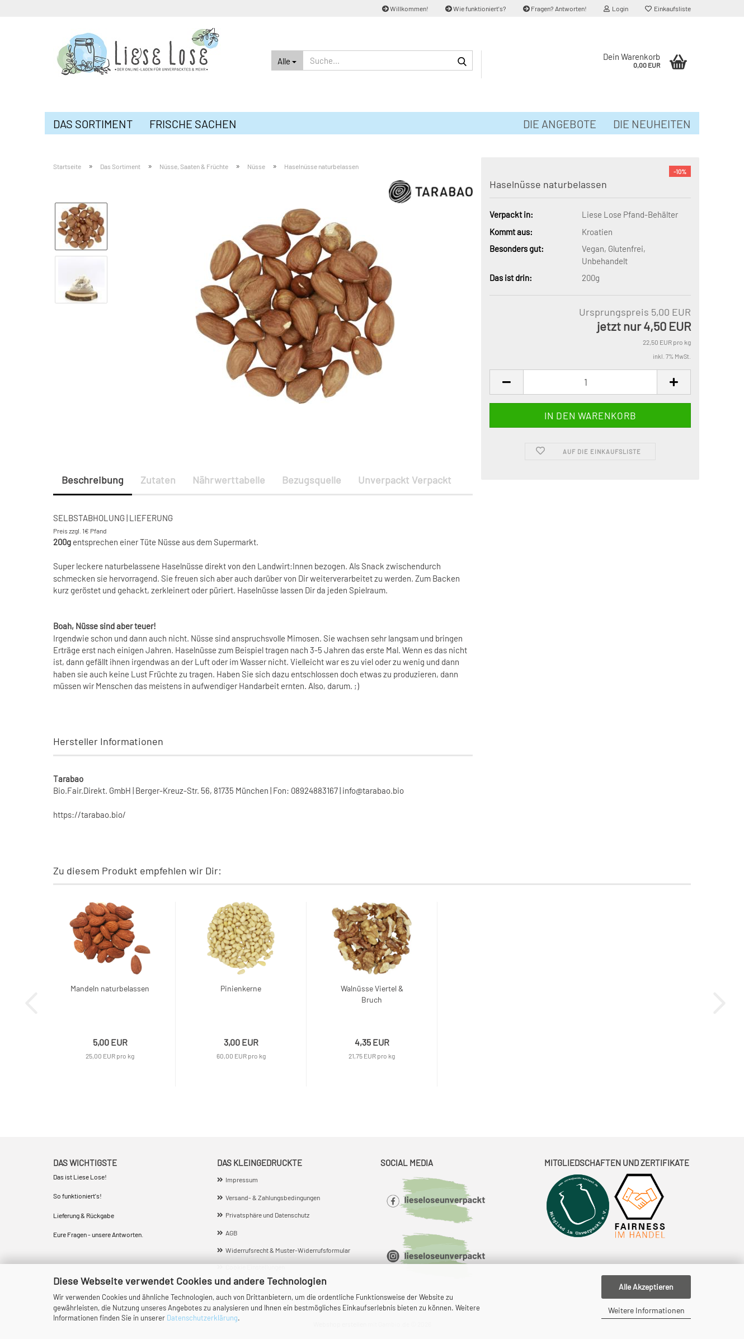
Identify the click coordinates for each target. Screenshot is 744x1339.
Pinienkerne (240, 988)
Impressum (241, 1179)
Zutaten (158, 480)
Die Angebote (559, 123)
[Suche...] (287, 60)
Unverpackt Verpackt (404, 480)
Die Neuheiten (652, 123)
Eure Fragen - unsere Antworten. (98, 1234)
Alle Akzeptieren (646, 1286)
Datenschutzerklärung (202, 1317)
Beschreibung (93, 480)
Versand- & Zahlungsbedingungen (272, 1197)
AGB (231, 1233)
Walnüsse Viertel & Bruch (372, 994)
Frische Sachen (193, 123)
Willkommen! (405, 8)
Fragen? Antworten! (555, 8)
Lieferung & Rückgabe (83, 1215)
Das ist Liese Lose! (80, 1177)
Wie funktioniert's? (475, 8)
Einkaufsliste (668, 8)
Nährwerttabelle (228, 480)
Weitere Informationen (646, 1310)
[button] (506, 382)
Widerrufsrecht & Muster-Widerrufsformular (287, 1250)
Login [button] (616, 8)
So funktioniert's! (78, 1196)
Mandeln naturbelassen (109, 988)
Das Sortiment (93, 123)
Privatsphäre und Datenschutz (267, 1215)
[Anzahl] (590, 382)
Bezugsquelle (311, 480)
